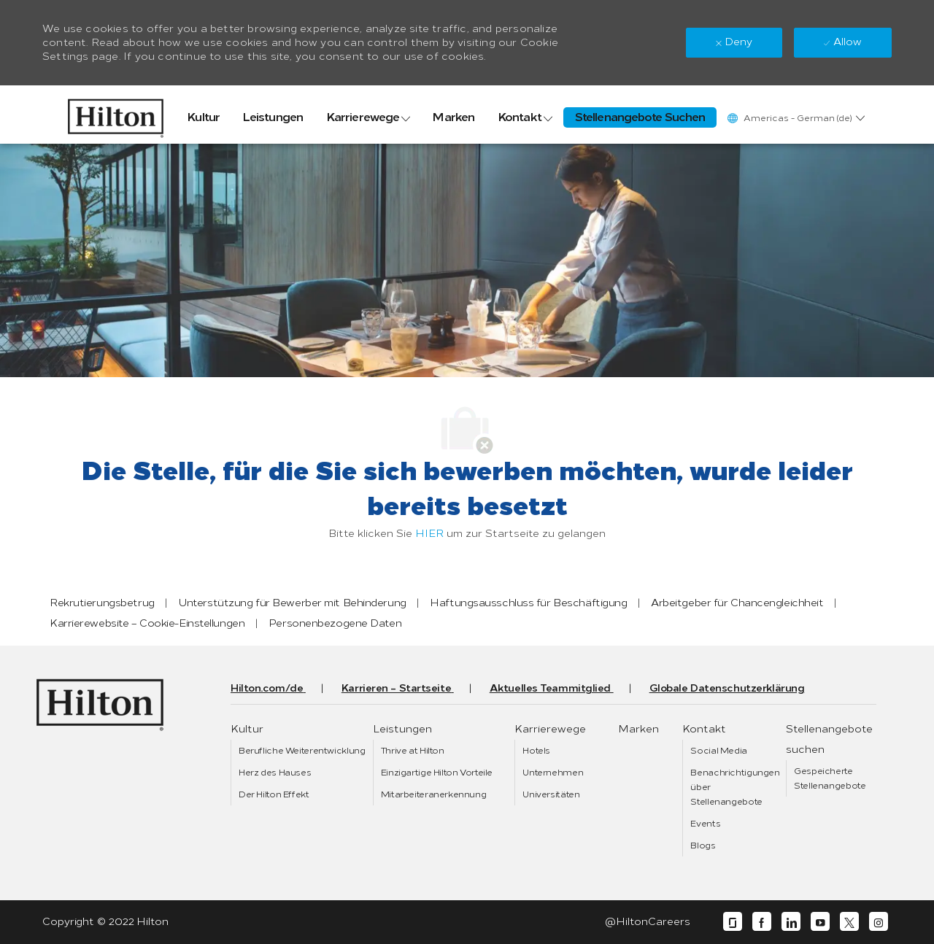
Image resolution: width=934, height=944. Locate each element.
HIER (429, 533)
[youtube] (820, 922)
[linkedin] (791, 922)
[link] (115, 114)
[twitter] (849, 922)
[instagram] (878, 922)
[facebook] (762, 922)
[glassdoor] (732, 922)
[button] (795, 117)
